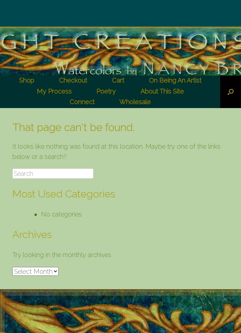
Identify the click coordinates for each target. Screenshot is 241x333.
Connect (82, 102)
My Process (54, 91)
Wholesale (135, 102)
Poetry (106, 91)
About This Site (162, 91)
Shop (26, 80)
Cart (118, 80)
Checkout (73, 80)
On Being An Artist (175, 80)
